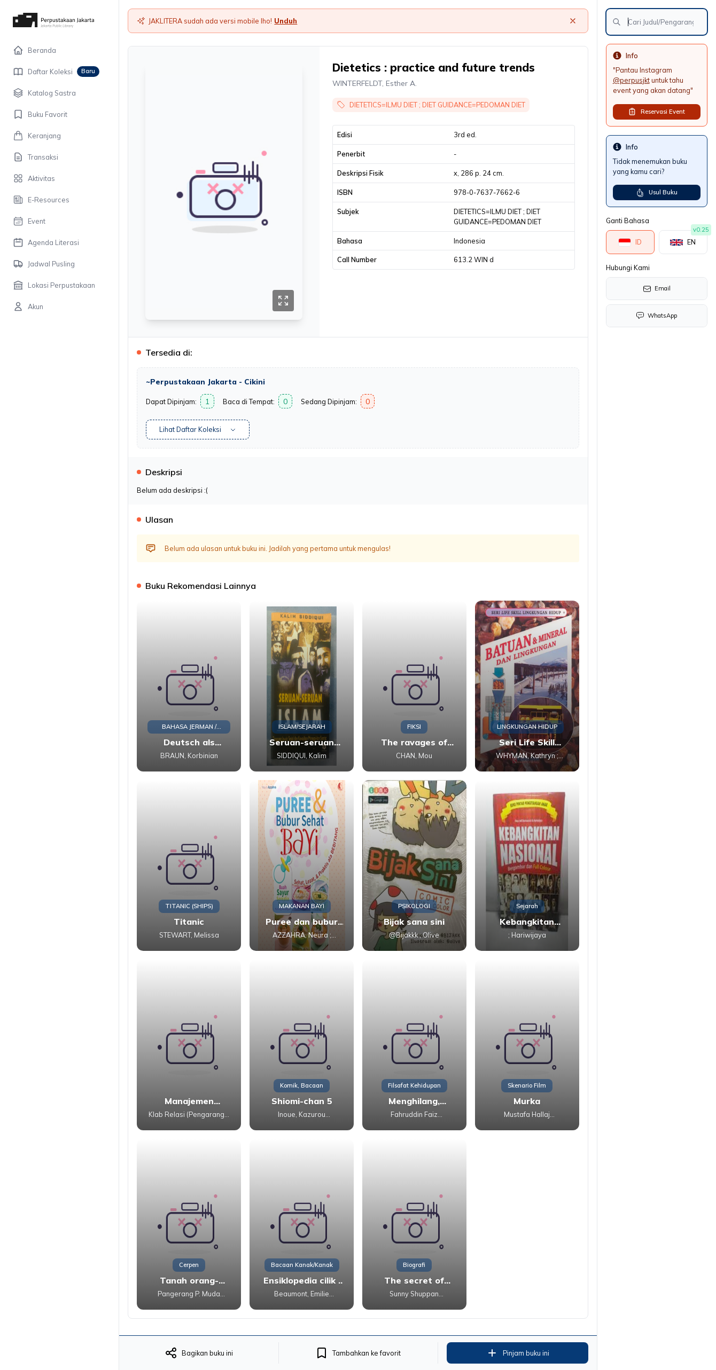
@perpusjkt (631, 80)
